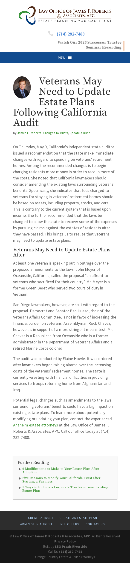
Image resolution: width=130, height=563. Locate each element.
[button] (62, 57)
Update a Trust (80, 133)
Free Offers (69, 524)
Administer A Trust (36, 524)
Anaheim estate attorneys (35, 425)
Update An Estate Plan (78, 518)
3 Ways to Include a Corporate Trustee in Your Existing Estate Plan (65, 489)
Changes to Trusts (55, 133)
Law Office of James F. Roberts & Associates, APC (51, 536)
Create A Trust (40, 518)
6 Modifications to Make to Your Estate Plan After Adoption (60, 470)
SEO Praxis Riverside (71, 546)
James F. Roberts (29, 133)
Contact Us (95, 524)
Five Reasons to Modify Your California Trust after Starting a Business (61, 480)
